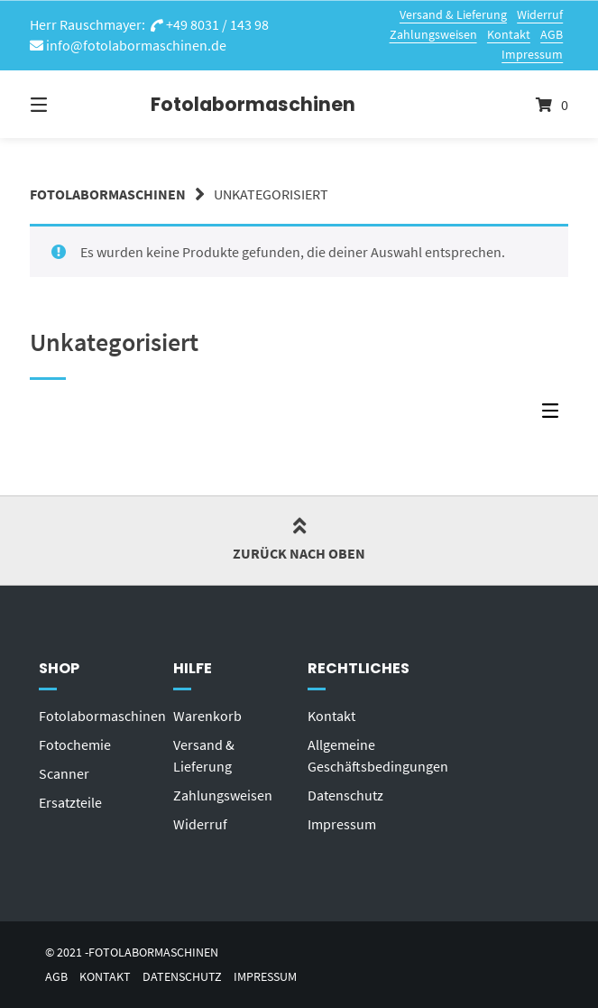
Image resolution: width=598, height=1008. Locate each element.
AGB (551, 34)
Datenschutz (345, 795)
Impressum (532, 54)
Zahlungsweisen (433, 34)
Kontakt (508, 34)
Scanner (64, 773)
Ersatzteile (70, 802)
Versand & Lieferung (453, 14)
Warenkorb (207, 716)
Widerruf (540, 14)
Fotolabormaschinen (196, 104)
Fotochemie (75, 744)
